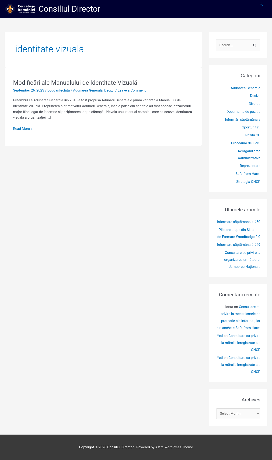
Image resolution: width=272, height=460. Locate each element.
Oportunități (251, 127)
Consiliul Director (69, 9)
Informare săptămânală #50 (238, 222)
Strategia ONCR (248, 182)
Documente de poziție (243, 112)
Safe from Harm (248, 174)
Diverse (254, 104)
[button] (261, 4)
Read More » (22, 128)
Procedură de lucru (245, 143)
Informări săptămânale (242, 119)
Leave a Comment (132, 90)
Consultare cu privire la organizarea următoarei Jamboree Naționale (242, 260)
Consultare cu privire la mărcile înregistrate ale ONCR (240, 343)
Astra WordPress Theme (174, 447)
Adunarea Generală (88, 90)
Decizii (109, 90)
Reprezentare (250, 166)
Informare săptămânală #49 (238, 245)
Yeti (220, 336)
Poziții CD (252, 135)
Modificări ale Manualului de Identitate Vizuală (75, 82)
